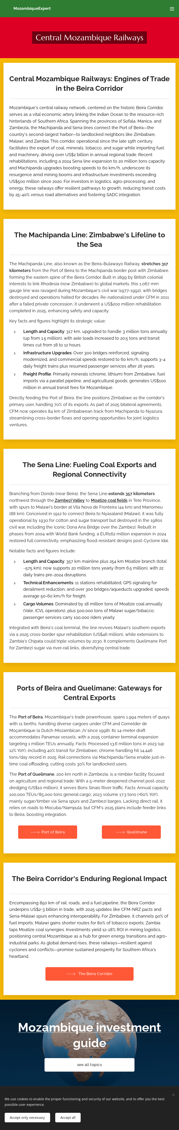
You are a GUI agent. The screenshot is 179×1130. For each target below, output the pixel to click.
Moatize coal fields (109, 500)
